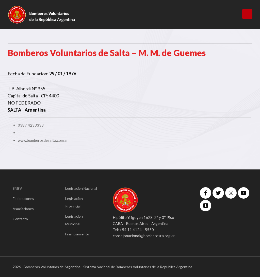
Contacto (20, 219)
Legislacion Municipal (74, 220)
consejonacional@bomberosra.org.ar (144, 235)
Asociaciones (23, 208)
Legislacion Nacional (81, 188)
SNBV (17, 188)
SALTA (14, 110)
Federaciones (23, 198)
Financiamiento (77, 234)
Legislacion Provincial (74, 202)
